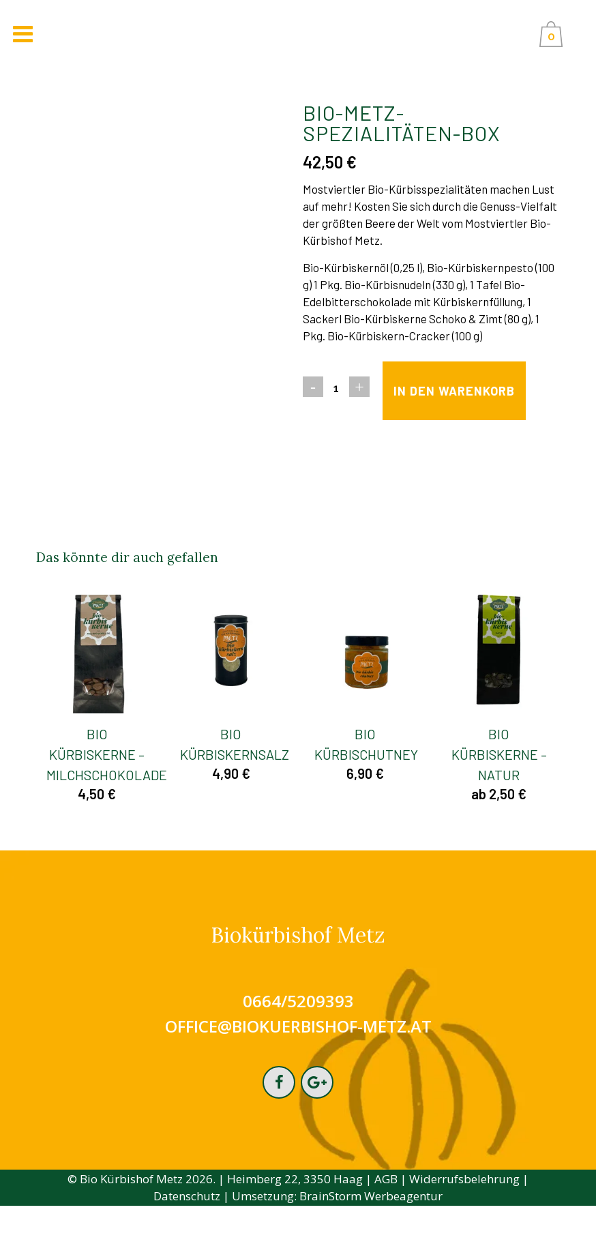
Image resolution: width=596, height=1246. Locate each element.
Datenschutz (186, 1237)
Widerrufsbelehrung (464, 1220)
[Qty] (336, 388)
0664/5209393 (298, 1039)
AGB (386, 1220)
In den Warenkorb (407, 429)
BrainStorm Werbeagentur (371, 1237)
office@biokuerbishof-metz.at (298, 1065)
